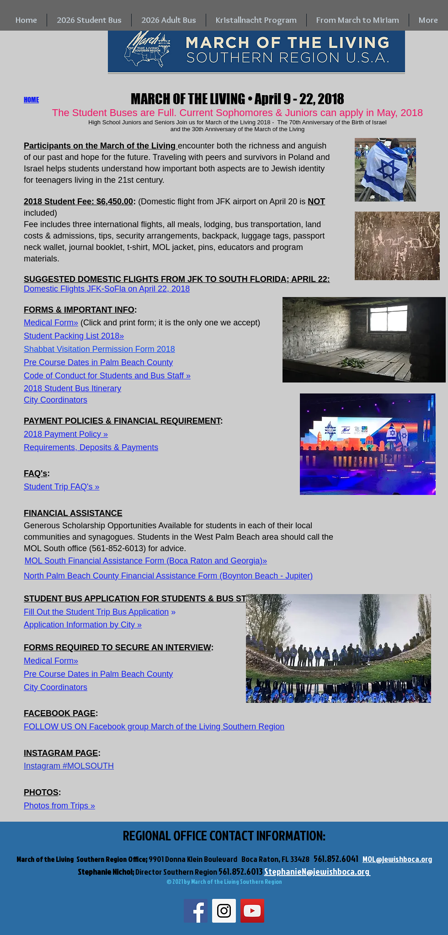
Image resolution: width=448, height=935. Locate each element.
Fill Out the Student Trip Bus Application (96, 611)
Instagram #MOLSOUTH (69, 765)
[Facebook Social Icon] (196, 911)
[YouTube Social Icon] (252, 911)
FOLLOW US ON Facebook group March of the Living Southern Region (154, 726)
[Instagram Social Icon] (224, 911)
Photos (36, 805)
